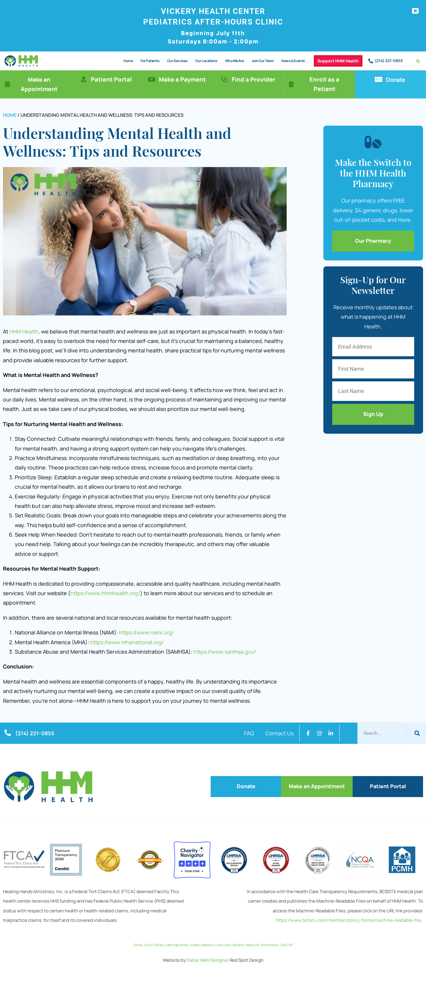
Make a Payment (182, 79)
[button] (418, 61)
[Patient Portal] (84, 79)
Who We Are (234, 60)
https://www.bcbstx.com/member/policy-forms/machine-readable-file (348, 919)
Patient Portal (111, 79)
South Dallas (153, 944)
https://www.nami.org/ (146, 632)
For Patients (150, 60)
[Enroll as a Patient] (291, 84)
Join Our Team (262, 60)
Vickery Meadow (202, 944)
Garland (238, 944)
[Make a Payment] (152, 79)
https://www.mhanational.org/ (127, 642)
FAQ (249, 733)
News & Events (293, 60)
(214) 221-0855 (389, 60)
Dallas (138, 944)
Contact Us (279, 733)
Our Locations (206, 60)
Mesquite (252, 944)
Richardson (270, 944)
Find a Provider (253, 79)
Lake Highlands (176, 944)
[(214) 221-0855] (370, 61)
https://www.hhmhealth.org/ (105, 593)
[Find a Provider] (224, 79)
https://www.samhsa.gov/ (224, 651)
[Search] (416, 733)
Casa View (222, 944)
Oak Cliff (286, 944)
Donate (395, 79)
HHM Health (23, 331)
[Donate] (379, 79)
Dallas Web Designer (208, 959)
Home (128, 60)
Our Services (177, 60)
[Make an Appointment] (7, 84)
